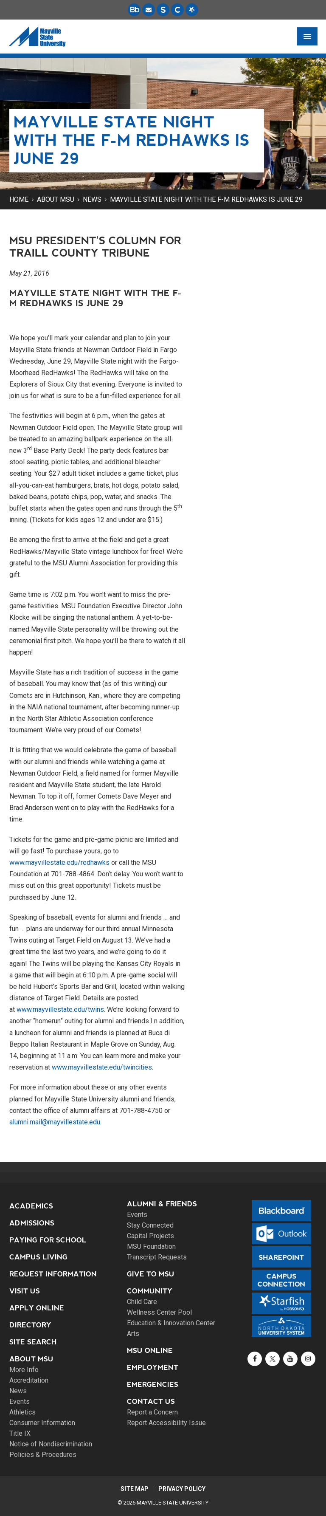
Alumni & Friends (162, 1204)
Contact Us (151, 1401)
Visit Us (24, 1291)
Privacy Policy (182, 1489)
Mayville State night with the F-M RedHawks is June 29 (206, 199)
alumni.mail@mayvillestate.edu (54, 1122)
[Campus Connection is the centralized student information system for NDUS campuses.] (177, 9)
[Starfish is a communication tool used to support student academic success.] (191, 9)
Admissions (31, 1223)
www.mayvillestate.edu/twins (60, 1009)
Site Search (33, 1342)
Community (149, 1291)
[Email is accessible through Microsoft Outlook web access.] (148, 9)
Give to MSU (150, 1274)
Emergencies (152, 1384)
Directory (30, 1325)
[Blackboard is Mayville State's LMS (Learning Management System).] (134, 9)
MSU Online (150, 1351)
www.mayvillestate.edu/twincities (102, 1067)
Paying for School (48, 1240)
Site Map (134, 1489)
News (92, 199)
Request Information (53, 1274)
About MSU (55, 199)
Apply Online (36, 1308)
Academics (31, 1206)
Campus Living (38, 1257)
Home (18, 199)
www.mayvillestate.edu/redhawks (59, 862)
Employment (152, 1368)
